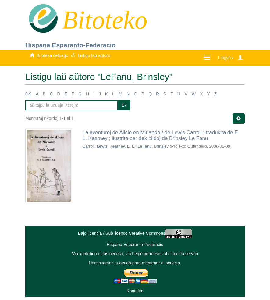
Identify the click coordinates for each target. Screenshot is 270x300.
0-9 (28, 93)
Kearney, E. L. (123, 146)
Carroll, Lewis (95, 146)
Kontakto (134, 290)
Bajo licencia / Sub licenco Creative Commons (135, 233)
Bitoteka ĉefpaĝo (52, 55)
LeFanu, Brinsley (153, 146)
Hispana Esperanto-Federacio (70, 44)
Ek (124, 105)
